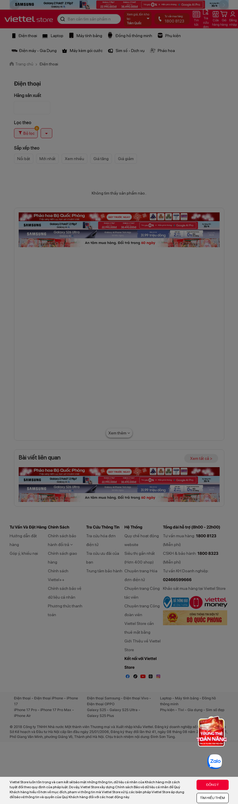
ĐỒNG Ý (212, 785)
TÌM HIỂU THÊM (212, 798)
